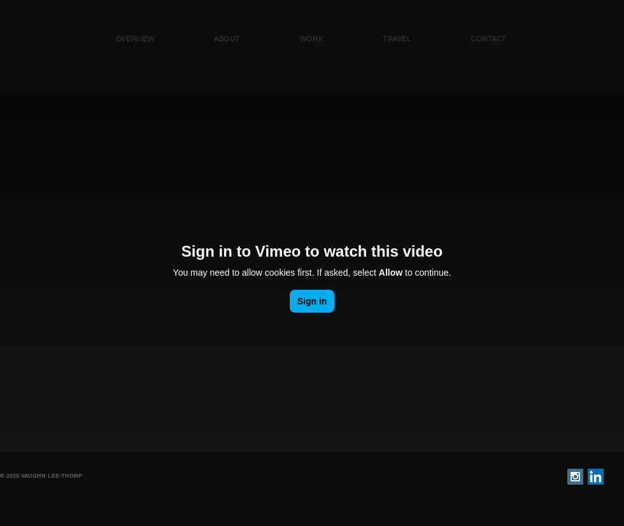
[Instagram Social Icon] (575, 477)
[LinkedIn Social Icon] (596, 477)
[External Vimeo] (312, 272)
